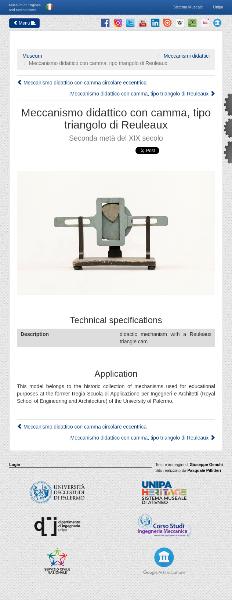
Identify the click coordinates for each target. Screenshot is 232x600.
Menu (24, 23)
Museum (32, 56)
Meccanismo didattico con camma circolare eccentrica (81, 83)
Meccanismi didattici (186, 56)
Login (14, 464)
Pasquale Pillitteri (204, 470)
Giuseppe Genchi (206, 464)
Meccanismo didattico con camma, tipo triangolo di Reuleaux (142, 94)
